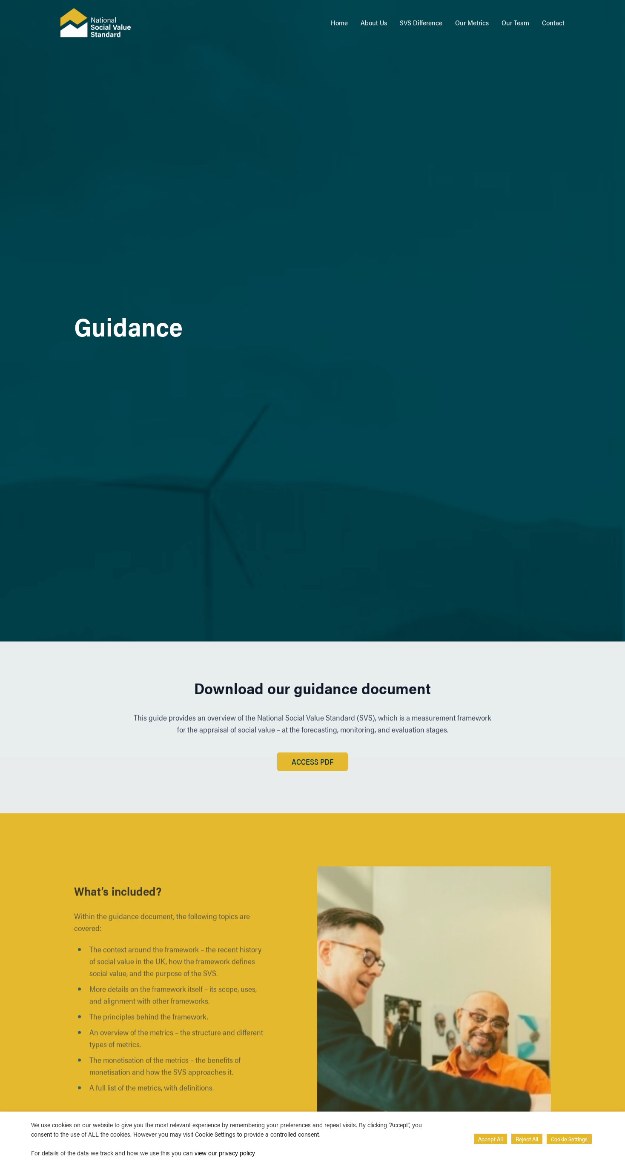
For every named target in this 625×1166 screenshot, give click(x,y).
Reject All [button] (527, 1139)
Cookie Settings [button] (569, 1139)
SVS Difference (421, 19)
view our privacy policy (225, 1152)
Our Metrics (472, 19)
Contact (553, 19)
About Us (374, 19)
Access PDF (312, 764)
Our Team (515, 19)
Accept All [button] (490, 1139)
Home (339, 19)
